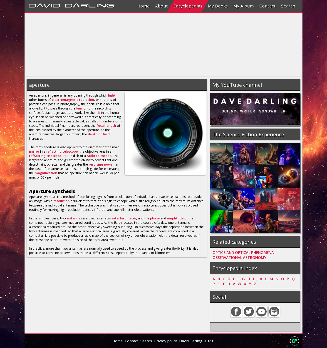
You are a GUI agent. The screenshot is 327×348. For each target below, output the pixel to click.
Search (288, 6)
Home (143, 6)
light (112, 95)
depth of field (99, 134)
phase (155, 218)
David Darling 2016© (197, 340)
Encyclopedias (187, 6)
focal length (106, 125)
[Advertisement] (161, 45)
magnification (46, 173)
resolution (61, 201)
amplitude (175, 218)
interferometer (124, 218)
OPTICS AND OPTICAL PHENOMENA (243, 252)
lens (79, 108)
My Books (218, 6)
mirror (34, 151)
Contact (267, 6)
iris (98, 112)
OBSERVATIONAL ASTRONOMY (239, 257)
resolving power (101, 164)
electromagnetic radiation (73, 99)
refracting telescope (45, 156)
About (161, 6)
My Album (243, 6)
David (44, 5)
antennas (74, 218)
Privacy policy (165, 340)
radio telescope (99, 156)
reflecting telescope (62, 151)
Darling (89, 5)
